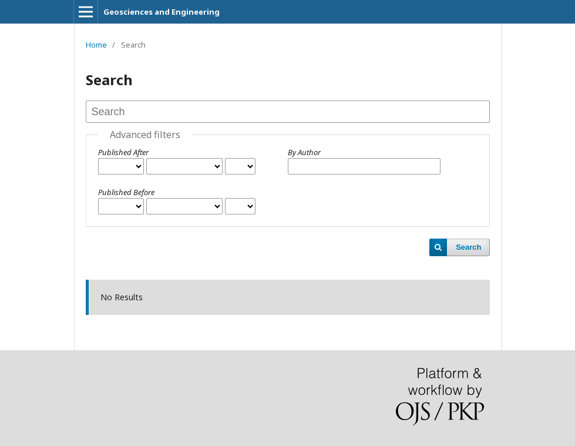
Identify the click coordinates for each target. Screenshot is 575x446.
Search (468, 247)
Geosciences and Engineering (161, 11)
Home (96, 44)
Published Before (126, 192)
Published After (123, 152)
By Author (304, 152)
